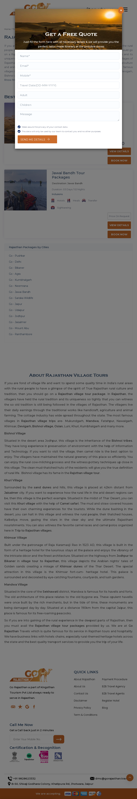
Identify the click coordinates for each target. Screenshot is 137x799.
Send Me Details (33, 139)
